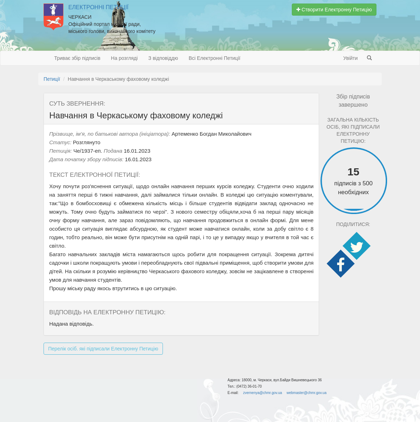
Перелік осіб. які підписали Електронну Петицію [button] (103, 348)
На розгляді (124, 58)
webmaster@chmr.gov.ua (306, 393)
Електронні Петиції (98, 7)
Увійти (350, 58)
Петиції (52, 79)
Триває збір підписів (77, 58)
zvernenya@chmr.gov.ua (262, 393)
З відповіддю (163, 58)
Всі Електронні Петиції (214, 58)
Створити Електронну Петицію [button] (334, 9)
